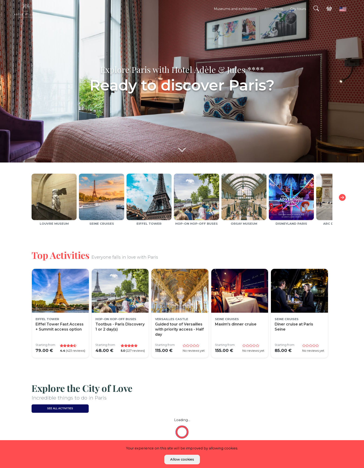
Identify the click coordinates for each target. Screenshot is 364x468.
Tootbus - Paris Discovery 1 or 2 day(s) (120, 327)
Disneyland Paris (291, 223)
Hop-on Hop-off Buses (196, 223)
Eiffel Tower (149, 223)
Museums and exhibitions (235, 9)
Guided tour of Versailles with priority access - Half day (179, 329)
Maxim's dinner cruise (236, 324)
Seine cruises (101, 223)
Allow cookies (182, 459)
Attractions (273, 9)
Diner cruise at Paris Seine (294, 327)
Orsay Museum (244, 223)
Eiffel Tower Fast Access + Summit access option (60, 327)
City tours (298, 9)
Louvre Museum (54, 223)
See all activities (60, 408)
